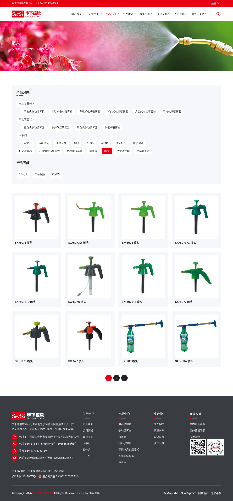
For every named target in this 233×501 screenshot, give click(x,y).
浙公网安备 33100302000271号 (60, 476)
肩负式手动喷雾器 (87, 127)
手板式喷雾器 (112, 127)
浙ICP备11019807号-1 (25, 476)
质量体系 (159, 430)
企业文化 (162, 13)
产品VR (56, 174)
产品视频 (39, 174)
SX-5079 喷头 (24, 361)
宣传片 (87, 449)
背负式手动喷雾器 (34, 127)
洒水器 (90, 143)
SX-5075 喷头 (24, 242)
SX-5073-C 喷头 (185, 242)
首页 (16, 49)
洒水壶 (93, 151)
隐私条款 (216, 493)
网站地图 (203, 493)
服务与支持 (197, 13)
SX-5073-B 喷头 (132, 301)
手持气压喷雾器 (61, 127)
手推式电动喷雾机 (34, 111)
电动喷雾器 (25, 103)
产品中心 (111, 13)
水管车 (28, 143)
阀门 (76, 143)
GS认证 (23, 174)
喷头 (42, 49)
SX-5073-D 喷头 (25, 301)
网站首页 (76, 13)
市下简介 (88, 424)
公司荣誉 (88, 430)
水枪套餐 (61, 143)
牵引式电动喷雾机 (62, 111)
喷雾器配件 (143, 151)
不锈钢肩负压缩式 (49, 151)
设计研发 (159, 436)
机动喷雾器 (25, 151)
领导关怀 (88, 436)
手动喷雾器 (25, 119)
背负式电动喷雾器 (117, 111)
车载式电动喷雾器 (89, 111)
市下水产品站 (56, 471)
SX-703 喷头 (130, 361)
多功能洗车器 (74, 151)
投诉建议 (195, 436)
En (215, 3)
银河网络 (94, 493)
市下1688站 (18, 471)
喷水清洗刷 (123, 151)
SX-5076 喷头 (77, 301)
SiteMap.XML (171, 493)
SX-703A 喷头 (184, 361)
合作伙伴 (159, 443)
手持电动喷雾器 (172, 111)
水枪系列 (44, 143)
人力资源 (179, 13)
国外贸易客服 (197, 430)
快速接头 (121, 143)
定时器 (105, 143)
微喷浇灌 (138, 143)
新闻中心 (145, 13)
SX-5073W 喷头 (78, 242)
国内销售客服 (197, 424)
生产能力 (128, 13)
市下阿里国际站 (37, 471)
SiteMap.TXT (188, 493)
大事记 (87, 443)
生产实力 (159, 424)
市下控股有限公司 (42, 493)
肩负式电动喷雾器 (145, 111)
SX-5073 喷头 (130, 242)
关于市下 (94, 13)
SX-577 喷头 (76, 361)
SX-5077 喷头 (184, 301)
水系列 (23, 135)
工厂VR (87, 455)
